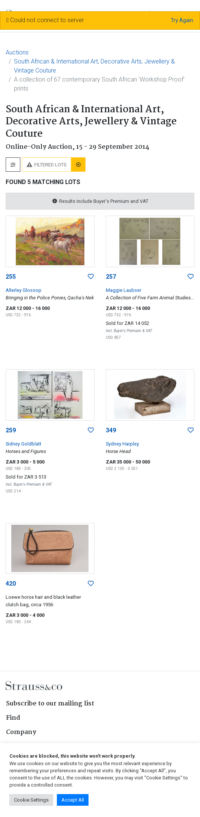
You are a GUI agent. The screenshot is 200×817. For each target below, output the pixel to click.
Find (13, 718)
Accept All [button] (72, 800)
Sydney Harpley (122, 444)
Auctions (17, 52)
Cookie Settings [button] (31, 800)
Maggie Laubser (123, 290)
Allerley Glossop (23, 290)
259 (11, 430)
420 (11, 583)
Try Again (182, 20)
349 (111, 430)
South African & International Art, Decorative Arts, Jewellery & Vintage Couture (94, 66)
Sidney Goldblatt (23, 444)
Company (21, 732)
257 (111, 276)
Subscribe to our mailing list (50, 704)
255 (11, 276)
